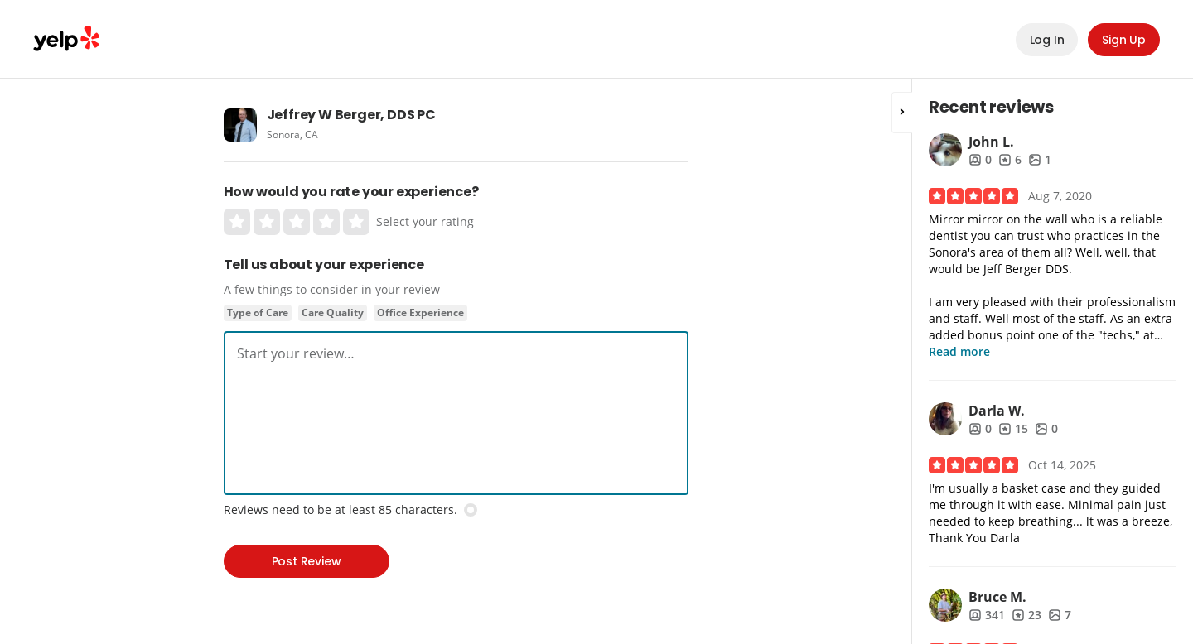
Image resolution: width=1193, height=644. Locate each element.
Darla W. (996, 410)
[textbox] (456, 353)
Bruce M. (997, 597)
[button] (901, 112)
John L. (991, 141)
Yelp (66, 38)
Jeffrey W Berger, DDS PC (351, 114)
